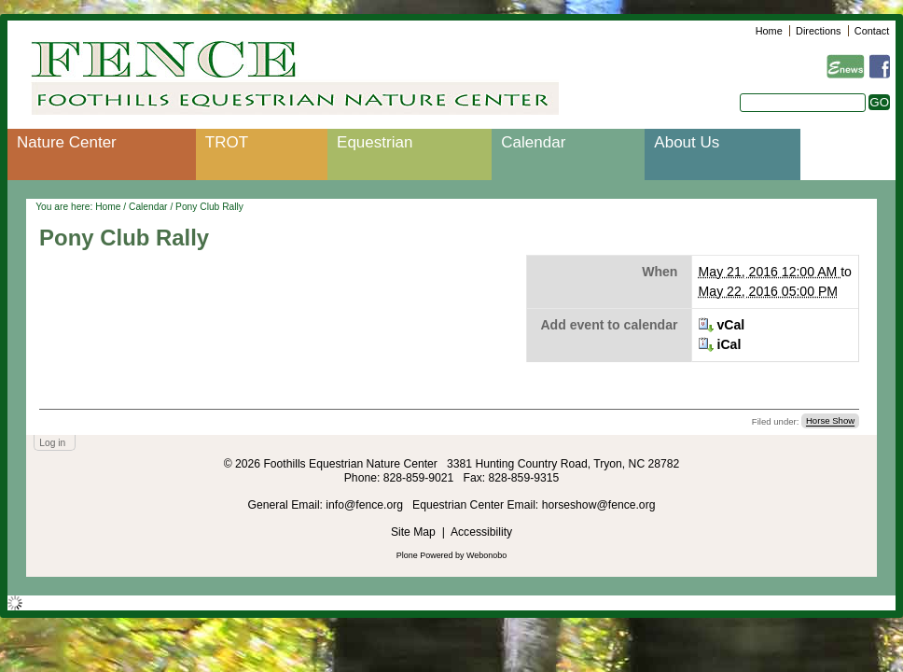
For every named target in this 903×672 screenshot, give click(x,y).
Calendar (533, 142)
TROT (226, 142)
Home (769, 30)
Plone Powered (424, 555)
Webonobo (486, 555)
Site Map (413, 532)
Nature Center (67, 142)
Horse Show (830, 421)
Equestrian (374, 142)
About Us (686, 142)
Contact (871, 30)
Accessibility (481, 532)
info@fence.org (366, 504)
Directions (818, 30)
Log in (52, 443)
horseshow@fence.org (599, 504)
